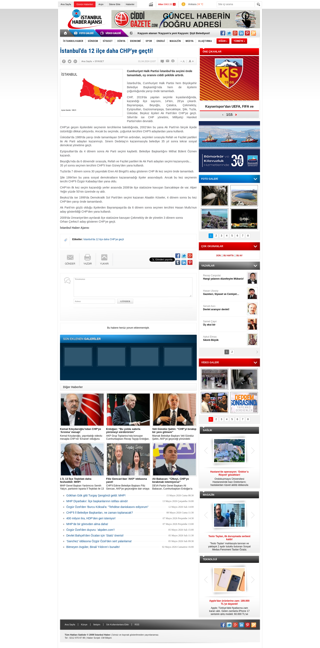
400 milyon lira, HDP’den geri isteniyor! (91, 518)
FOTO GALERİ (209, 178)
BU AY (239, 255)
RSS (137, 624)
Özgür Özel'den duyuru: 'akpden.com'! (90, 529)
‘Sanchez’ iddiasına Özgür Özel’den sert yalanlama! (99, 541)
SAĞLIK (207, 430)
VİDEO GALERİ (210, 362)
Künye (84, 624)
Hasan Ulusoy (224, 292)
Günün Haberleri (85, 4)
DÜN (218, 255)
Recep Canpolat (224, 277)
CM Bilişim (106, 638)
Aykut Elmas (224, 338)
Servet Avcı (224, 308)
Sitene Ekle (114, 4)
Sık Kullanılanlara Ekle (117, 624)
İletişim (96, 624)
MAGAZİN (208, 494)
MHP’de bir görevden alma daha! (87, 524)
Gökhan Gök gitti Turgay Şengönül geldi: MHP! (96, 495)
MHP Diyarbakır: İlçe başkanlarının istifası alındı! (97, 501)
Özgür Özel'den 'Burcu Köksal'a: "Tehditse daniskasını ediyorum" (107, 507)
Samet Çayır (224, 323)
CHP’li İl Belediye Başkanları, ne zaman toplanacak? (99, 512)
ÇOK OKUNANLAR (212, 246)
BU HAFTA (228, 255)
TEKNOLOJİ (210, 559)
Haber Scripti (93, 638)
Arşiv (100, 4)
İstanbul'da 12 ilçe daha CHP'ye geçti (103, 239)
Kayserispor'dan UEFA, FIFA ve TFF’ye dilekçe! (229, 108)
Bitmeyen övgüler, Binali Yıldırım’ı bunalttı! (93, 547)
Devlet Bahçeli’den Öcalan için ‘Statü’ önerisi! (94, 535)
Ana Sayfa (66, 4)
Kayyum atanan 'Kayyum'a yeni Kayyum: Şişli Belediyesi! (174, 33)
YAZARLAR (207, 265)
